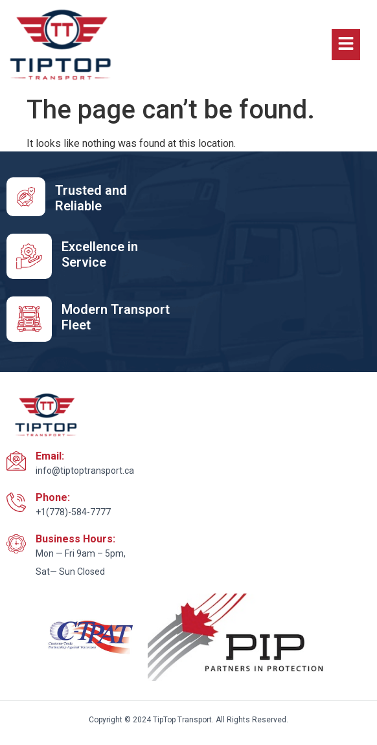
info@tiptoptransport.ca (85, 470)
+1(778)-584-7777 (73, 512)
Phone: (53, 497)
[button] (346, 44)
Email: (50, 456)
